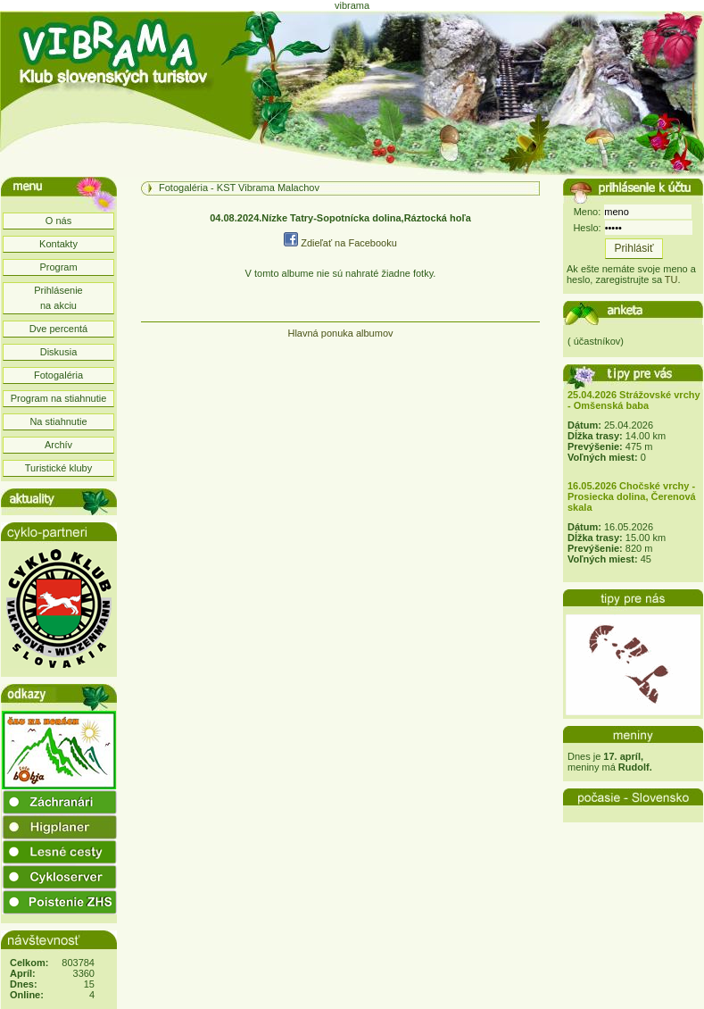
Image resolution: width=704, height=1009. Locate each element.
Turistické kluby (58, 468)
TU (671, 279)
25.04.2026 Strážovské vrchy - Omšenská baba (633, 400)
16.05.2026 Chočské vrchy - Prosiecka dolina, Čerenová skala (631, 496)
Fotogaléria (58, 375)
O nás (58, 220)
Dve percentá (58, 328)
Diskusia (59, 351)
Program (58, 267)
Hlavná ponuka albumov (340, 333)
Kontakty (58, 243)
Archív (58, 444)
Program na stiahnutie (59, 398)
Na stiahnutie (58, 421)
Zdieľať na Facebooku (340, 243)
